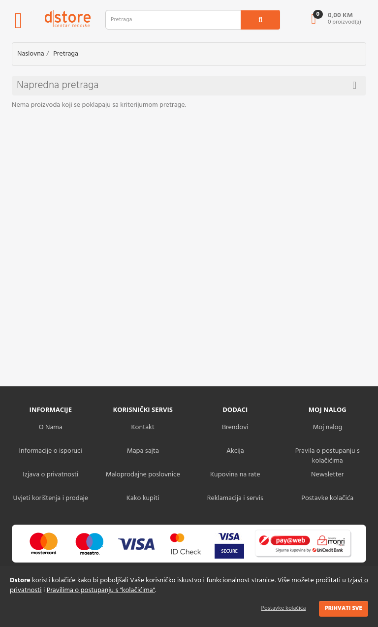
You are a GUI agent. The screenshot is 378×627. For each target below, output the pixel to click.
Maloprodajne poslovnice (143, 474)
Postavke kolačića (283, 608)
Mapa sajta (143, 451)
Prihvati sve (343, 608)
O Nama (51, 427)
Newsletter (327, 474)
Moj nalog (327, 427)
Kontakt (143, 427)
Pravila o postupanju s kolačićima (327, 456)
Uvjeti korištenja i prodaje (50, 498)
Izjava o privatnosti (50, 474)
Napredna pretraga (186, 85)
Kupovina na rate (235, 474)
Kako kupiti (142, 498)
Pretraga (65, 54)
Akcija (235, 451)
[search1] (260, 20)
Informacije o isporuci (50, 451)
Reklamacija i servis (235, 498)
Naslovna (30, 54)
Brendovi (235, 427)
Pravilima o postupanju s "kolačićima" (101, 590)
